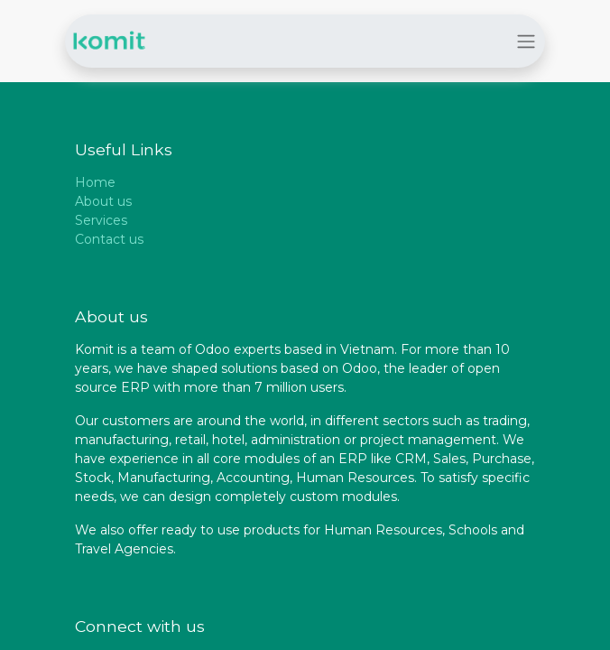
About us (103, 201)
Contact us (109, 239)
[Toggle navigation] (526, 41)
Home (95, 182)
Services (101, 220)
